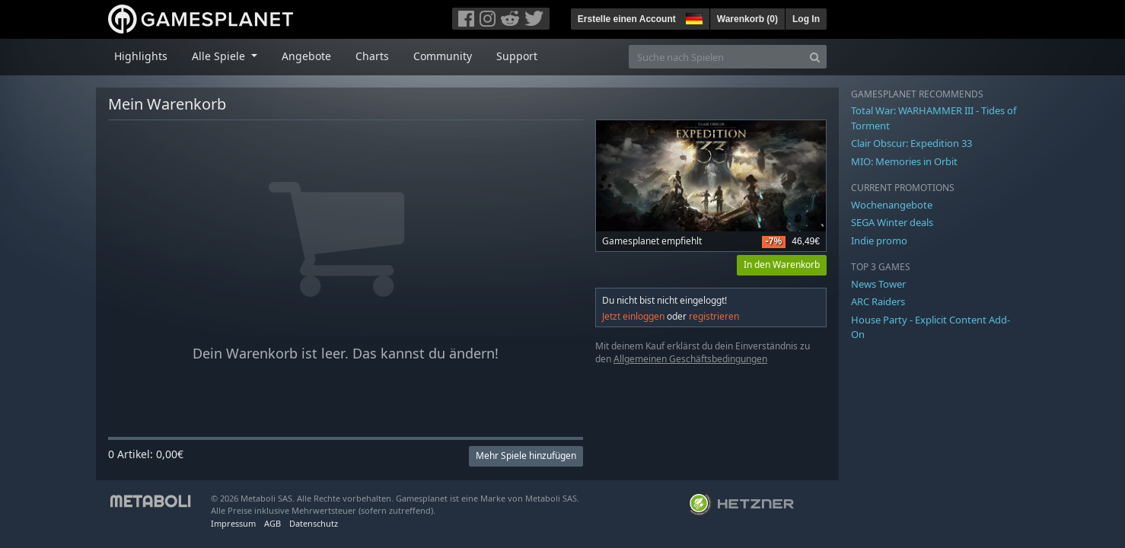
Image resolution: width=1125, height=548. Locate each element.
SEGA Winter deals (892, 222)
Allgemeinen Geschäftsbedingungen (690, 359)
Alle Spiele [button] (220, 56)
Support (516, 56)
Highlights (140, 56)
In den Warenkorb (782, 264)
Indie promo (879, 240)
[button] (693, 16)
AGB (272, 523)
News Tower (878, 284)
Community (442, 56)
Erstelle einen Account (627, 19)
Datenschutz (313, 523)
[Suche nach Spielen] (716, 56)
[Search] (815, 56)
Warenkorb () (747, 19)
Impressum (233, 523)
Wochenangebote (891, 205)
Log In (806, 19)
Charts (372, 56)
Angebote (306, 56)
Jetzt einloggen (633, 316)
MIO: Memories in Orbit (904, 161)
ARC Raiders (878, 301)
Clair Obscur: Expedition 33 (911, 143)
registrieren (714, 316)
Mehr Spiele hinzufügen (526, 455)
